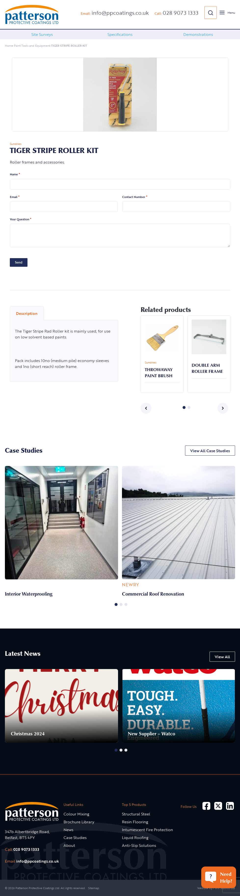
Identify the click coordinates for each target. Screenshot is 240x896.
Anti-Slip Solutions (139, 845)
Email (15, 197)
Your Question (20, 219)
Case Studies (75, 837)
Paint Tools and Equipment (32, 45)
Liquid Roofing (135, 837)
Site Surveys (42, 34)
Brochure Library (79, 822)
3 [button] (125, 604)
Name (15, 174)
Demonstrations (198, 34)
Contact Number (134, 197)
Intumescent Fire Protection (147, 830)
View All (222, 657)
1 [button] (184, 407)
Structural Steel (136, 814)
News (68, 830)
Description (27, 313)
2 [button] (188, 407)
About (69, 845)
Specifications (120, 34)
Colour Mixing (76, 814)
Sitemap (93, 888)
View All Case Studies (210, 451)
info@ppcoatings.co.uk (120, 13)
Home (9, 45)
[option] (42, 34)
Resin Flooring (135, 822)
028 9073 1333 (181, 13)
